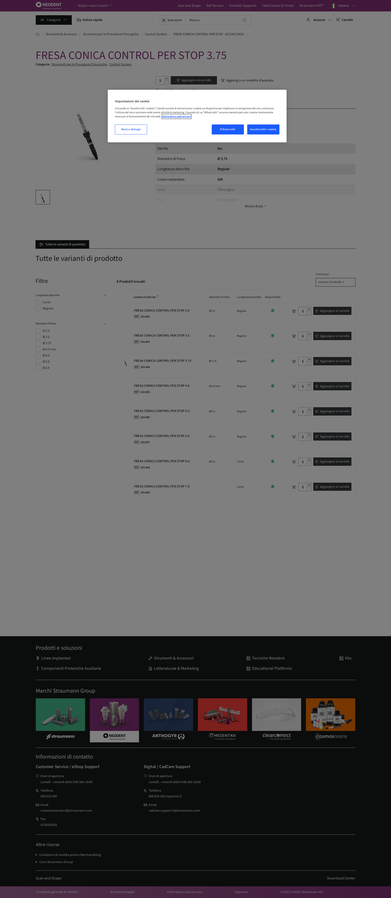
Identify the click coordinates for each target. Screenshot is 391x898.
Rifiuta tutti (227, 129)
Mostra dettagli (131, 129)
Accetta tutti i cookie (263, 129)
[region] (197, 116)
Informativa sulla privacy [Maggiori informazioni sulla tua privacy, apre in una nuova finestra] (176, 116)
